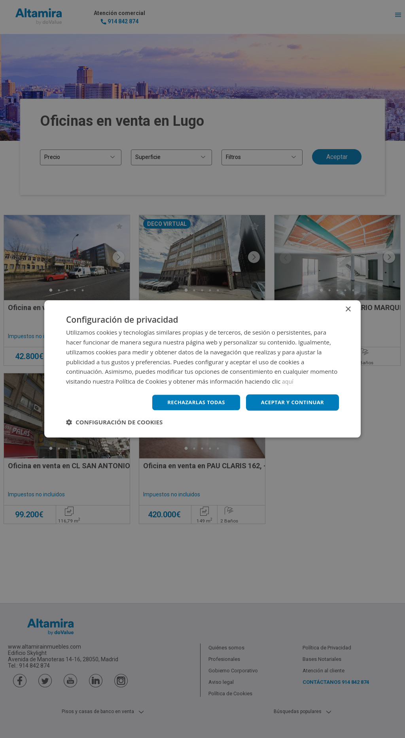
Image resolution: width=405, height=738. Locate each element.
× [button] (348, 309)
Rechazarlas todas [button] (189, 402)
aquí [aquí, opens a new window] (288, 381)
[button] (114, 422)
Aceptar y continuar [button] (290, 402)
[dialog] (202, 369)
